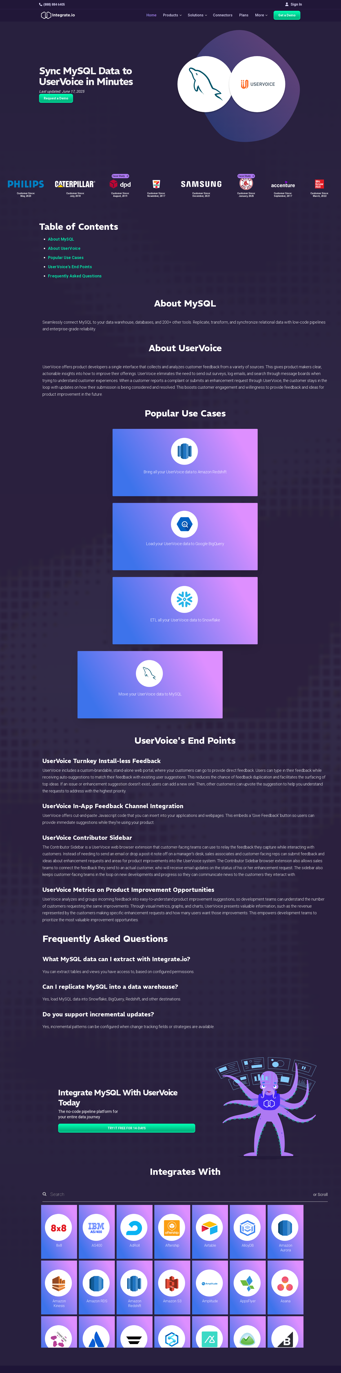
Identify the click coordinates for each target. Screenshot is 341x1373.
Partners (284, 1316)
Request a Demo (56, 98)
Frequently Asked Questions (75, 276)
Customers (285, 1292)
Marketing (106, 1316)
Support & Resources (202, 1304)
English (283, 1338)
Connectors (223, 16)
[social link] (41, 1327)
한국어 (282, 1351)
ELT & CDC (106, 1304)
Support (104, 1328)
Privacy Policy (197, 1340)
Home (149, 16)
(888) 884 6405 (52, 4)
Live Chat (193, 1298)
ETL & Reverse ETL (113, 1298)
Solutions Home (111, 1292)
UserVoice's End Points (70, 266)
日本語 (282, 1344)
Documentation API (201, 1322)
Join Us (283, 1322)
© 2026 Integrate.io (52, 1368)
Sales (102, 1322)
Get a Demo (288, 16)
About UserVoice (64, 248)
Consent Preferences (203, 1353)
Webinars (284, 1304)
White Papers (288, 1298)
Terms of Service (290, 1368)
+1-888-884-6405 (57, 1317)
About (281, 1310)
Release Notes (110, 1340)
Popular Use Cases (66, 257)
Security (192, 1328)
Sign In (293, 4)
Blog (189, 1292)
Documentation (198, 1316)
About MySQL (61, 239)
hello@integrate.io (58, 1304)
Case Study (120, 173)
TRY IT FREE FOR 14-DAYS (127, 906)
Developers (107, 1334)
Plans (244, 16)
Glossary (193, 1346)
